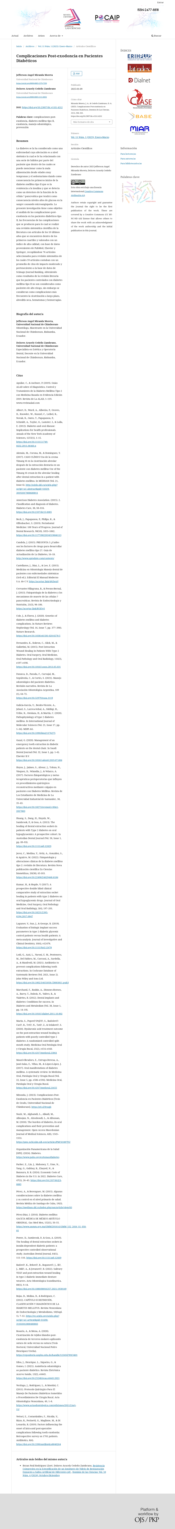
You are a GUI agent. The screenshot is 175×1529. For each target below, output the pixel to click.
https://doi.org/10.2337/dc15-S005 (34, 511)
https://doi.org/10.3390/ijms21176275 (35, 733)
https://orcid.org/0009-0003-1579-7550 (31, 83)
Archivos (28, 35)
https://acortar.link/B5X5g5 (30, 608)
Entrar (160, 2)
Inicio (19, 46)
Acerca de (55, 35)
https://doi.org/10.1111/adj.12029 (33, 846)
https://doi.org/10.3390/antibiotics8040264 (38, 1444)
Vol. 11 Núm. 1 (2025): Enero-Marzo (55, 46)
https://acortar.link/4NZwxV (43, 581)
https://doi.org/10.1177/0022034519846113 (38, 535)
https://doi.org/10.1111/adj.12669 (43, 1257)
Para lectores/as (128, 153)
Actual (15, 35)
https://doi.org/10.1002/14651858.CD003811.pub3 (42, 982)
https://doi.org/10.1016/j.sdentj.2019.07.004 (39, 760)
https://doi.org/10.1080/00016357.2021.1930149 (41, 1288)
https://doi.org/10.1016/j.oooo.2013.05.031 (38, 666)
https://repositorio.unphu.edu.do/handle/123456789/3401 (47, 1355)
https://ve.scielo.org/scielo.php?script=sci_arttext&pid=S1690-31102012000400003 (37, 1319)
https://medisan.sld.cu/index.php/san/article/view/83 (44, 1207)
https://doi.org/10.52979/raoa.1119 (34, 697)
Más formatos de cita (83, 121)
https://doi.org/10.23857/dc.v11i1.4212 (42, 107)
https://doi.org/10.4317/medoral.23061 (36, 1052)
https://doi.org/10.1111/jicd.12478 (34, 947)
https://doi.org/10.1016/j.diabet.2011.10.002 (39, 1013)
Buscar (156, 35)
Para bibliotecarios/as (131, 163)
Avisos (41, 35)
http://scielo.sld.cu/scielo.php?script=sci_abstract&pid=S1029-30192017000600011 (37, 488)
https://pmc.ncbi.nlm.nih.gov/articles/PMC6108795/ (43, 1141)
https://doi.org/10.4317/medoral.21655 (36, 1087)
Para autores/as (128, 158)
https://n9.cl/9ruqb (41, 1106)
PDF (77, 73)
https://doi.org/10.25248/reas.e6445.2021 (38, 1378)
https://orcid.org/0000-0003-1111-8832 (31, 97)
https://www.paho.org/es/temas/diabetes (37, 1157)
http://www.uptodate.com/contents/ (35, 558)
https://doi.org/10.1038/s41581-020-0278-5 (38, 635)
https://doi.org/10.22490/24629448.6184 (37, 877)
